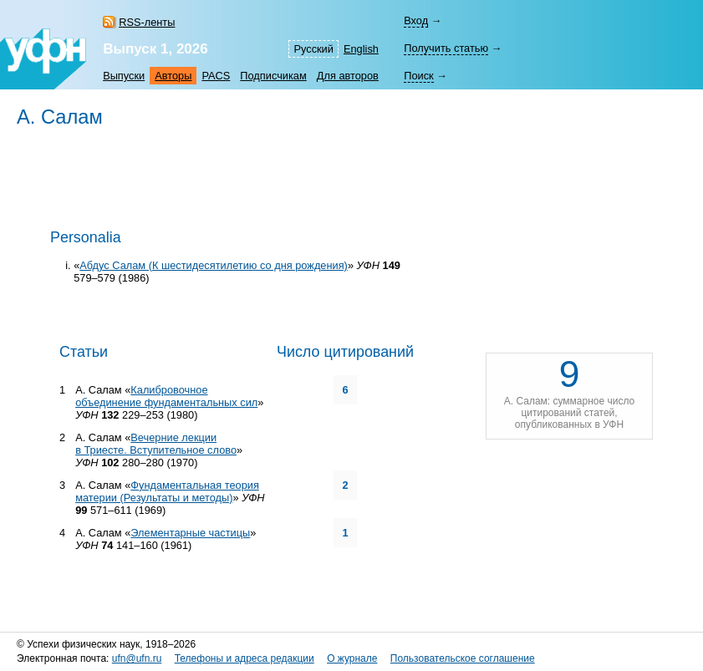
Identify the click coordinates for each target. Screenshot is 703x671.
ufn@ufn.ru (137, 658)
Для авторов (348, 75)
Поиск (418, 75)
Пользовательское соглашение (462, 658)
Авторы (173, 75)
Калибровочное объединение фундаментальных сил (166, 396)
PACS (215, 75)
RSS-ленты (147, 22)
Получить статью (446, 48)
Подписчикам (273, 75)
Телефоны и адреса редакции (244, 658)
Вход (416, 20)
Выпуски (124, 75)
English (361, 49)
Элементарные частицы (190, 532)
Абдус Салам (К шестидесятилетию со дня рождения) (213, 265)
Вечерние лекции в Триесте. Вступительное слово (156, 443)
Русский (313, 49)
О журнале (352, 658)
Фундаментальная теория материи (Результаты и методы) (167, 491)
